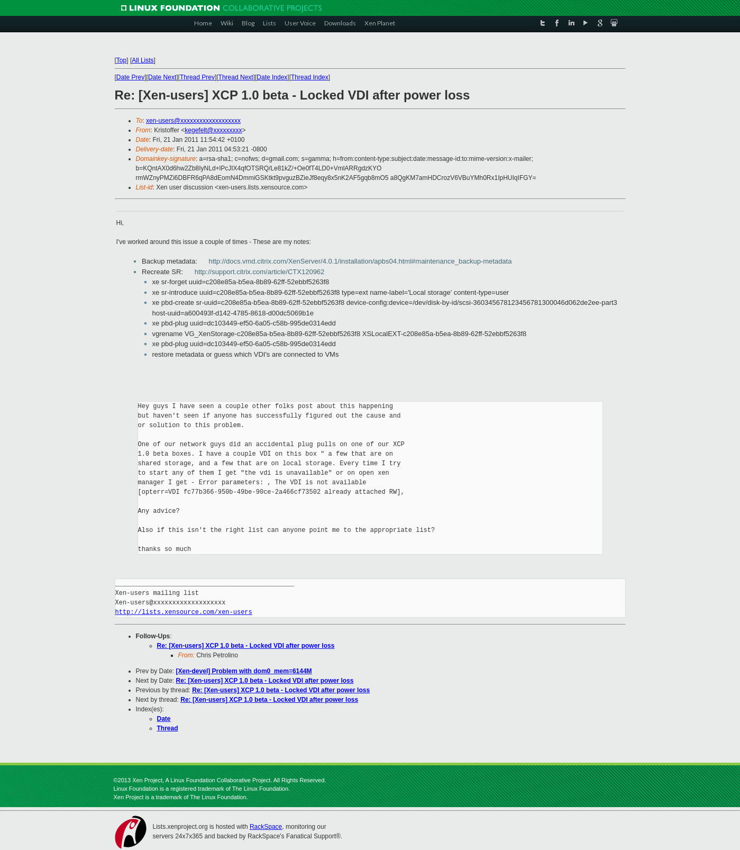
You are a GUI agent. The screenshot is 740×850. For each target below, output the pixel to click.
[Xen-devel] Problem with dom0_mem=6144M (244, 671)
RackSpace (266, 826)
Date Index (272, 77)
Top (121, 60)
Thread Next (235, 77)
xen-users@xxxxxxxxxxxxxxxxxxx (193, 120)
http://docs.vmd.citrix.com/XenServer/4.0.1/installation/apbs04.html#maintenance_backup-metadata (359, 261)
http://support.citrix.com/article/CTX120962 (260, 272)
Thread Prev (197, 77)
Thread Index (309, 77)
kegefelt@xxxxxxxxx (213, 130)
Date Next (162, 77)
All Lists (142, 60)
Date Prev (130, 77)
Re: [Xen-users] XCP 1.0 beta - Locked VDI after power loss (246, 645)
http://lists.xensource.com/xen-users (183, 612)
